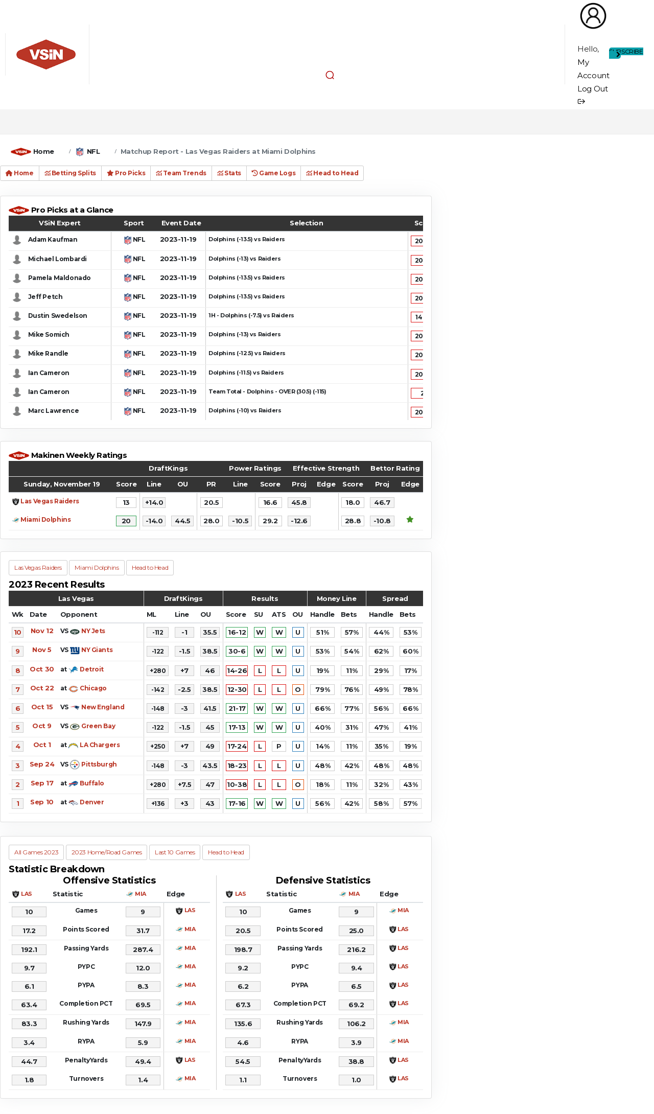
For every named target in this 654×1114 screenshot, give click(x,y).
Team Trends (181, 173)
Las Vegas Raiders (49, 501)
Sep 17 (42, 783)
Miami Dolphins (45, 519)
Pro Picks (126, 173)
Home (43, 151)
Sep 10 (41, 802)
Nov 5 (42, 649)
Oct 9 (42, 726)
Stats (229, 173)
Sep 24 (42, 764)
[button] (329, 74)
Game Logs (273, 173)
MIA (140, 893)
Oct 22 (42, 688)
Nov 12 (42, 630)
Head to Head (332, 173)
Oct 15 (42, 707)
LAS (26, 893)
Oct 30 (42, 669)
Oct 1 (42, 744)
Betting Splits (70, 173)
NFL (93, 151)
